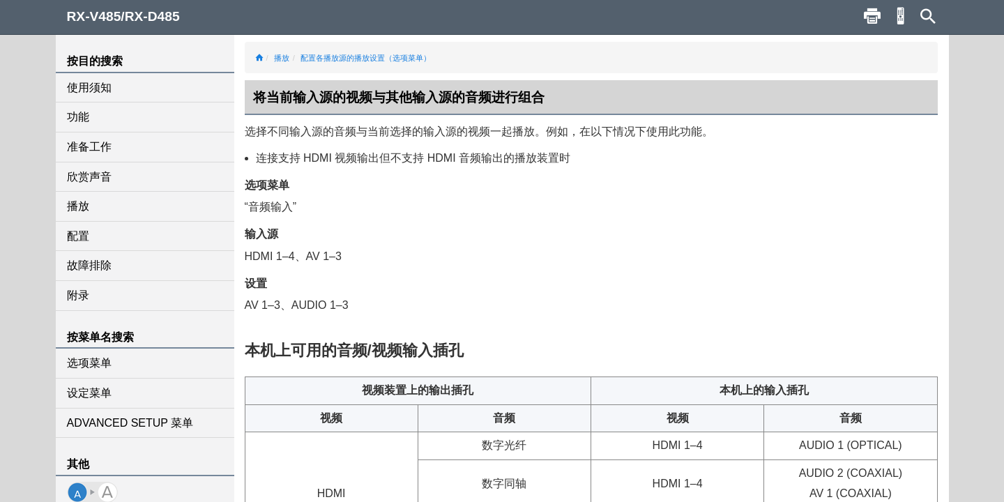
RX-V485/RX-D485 (123, 16)
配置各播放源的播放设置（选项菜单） (366, 58)
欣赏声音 (89, 177)
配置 (78, 236)
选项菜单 (89, 363)
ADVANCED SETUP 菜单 (130, 423)
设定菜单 (89, 393)
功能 (78, 117)
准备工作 (89, 147)
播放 (78, 206)
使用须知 (89, 87)
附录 (78, 295)
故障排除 (89, 265)
